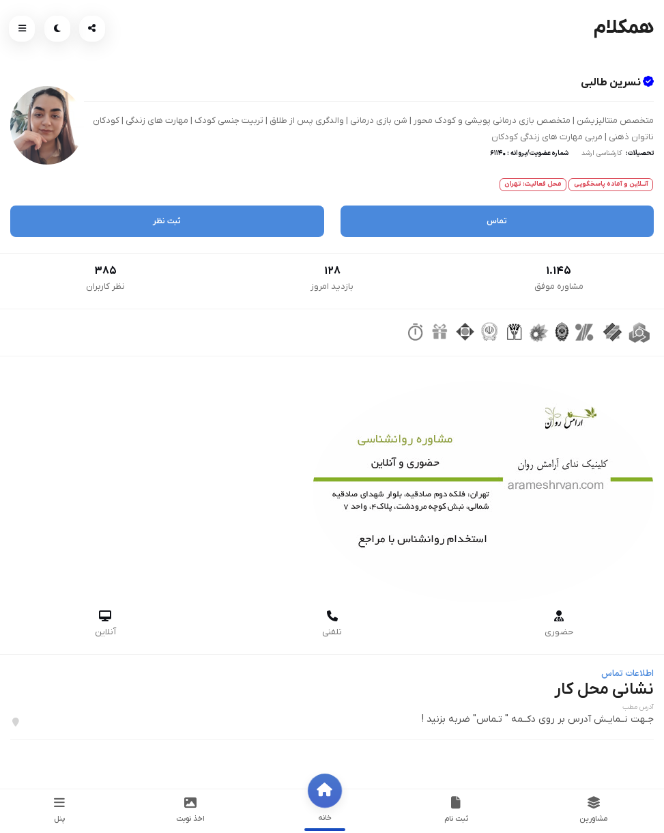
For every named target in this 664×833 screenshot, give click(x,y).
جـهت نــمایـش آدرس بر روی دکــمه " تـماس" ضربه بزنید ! (538, 719)
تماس (497, 221)
